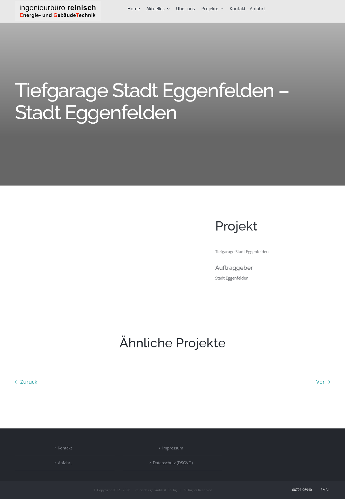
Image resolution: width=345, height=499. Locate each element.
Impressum (172, 448)
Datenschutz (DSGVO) (173, 462)
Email (324, 489)
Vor (320, 381)
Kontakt (65, 448)
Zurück (28, 381)
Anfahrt (65, 462)
